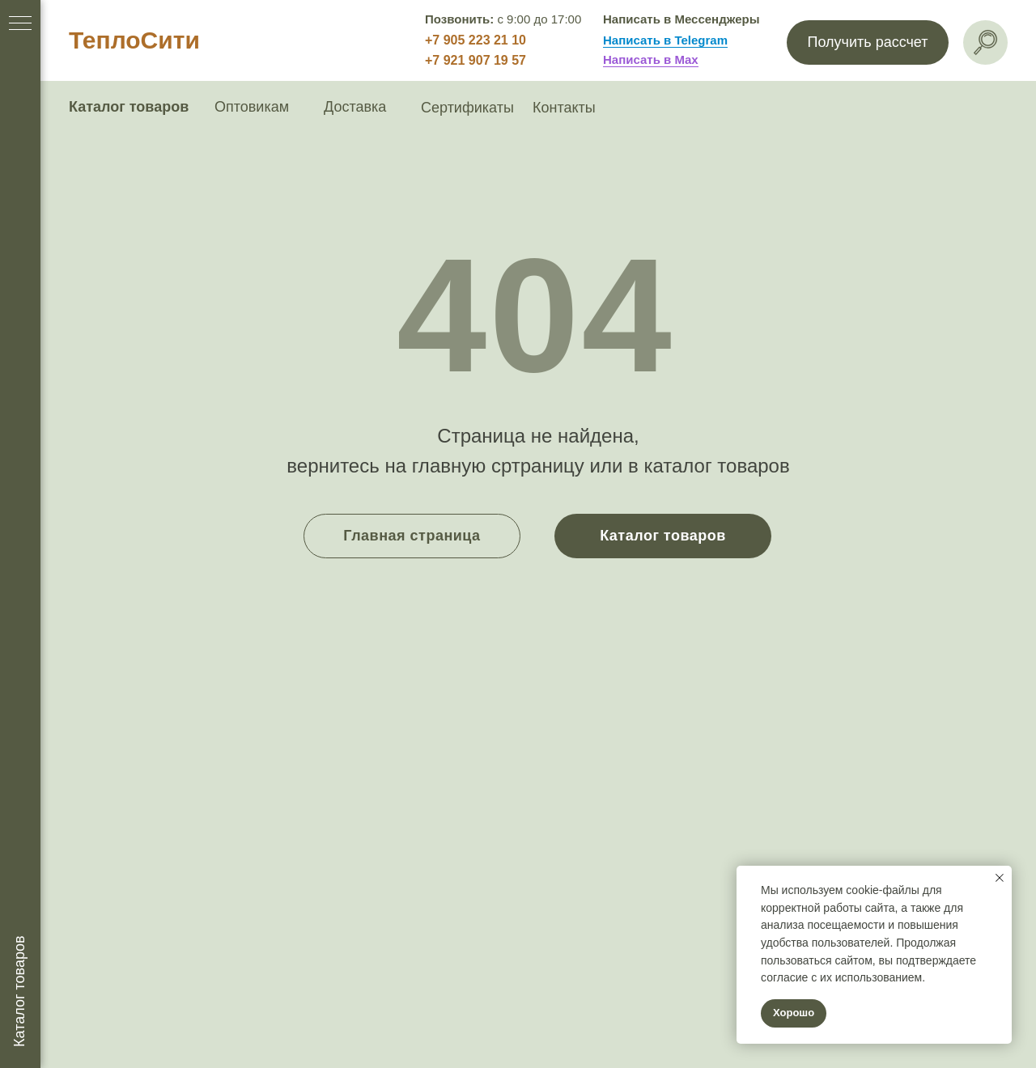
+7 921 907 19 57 (475, 60)
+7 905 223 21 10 (475, 40)
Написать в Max (650, 59)
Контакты (564, 108)
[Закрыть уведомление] (999, 878)
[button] (868, 42)
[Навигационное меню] (20, 24)
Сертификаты (467, 108)
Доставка (355, 107)
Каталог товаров (129, 107)
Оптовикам (251, 107)
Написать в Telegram (665, 40)
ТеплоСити (134, 40)
